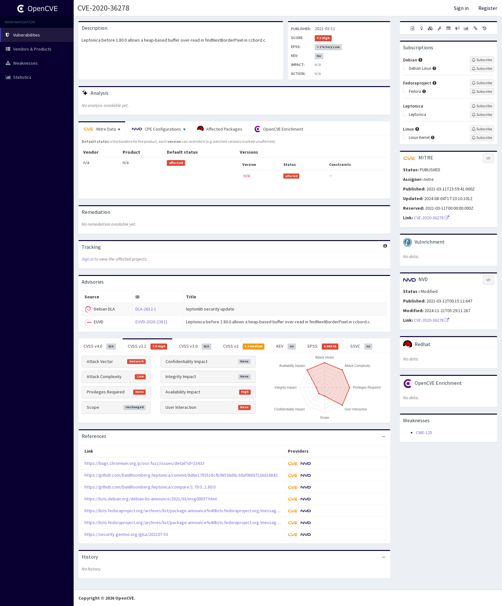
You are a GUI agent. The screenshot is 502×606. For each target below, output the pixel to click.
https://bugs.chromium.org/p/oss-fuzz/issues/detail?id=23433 (144, 463)
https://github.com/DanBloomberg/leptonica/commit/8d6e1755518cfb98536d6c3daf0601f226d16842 (181, 475)
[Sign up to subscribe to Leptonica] (482, 105)
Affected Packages (219, 129)
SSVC (361, 346)
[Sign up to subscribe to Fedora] (482, 91)
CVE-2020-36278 (103, 8)
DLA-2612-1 (145, 309)
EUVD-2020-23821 (151, 322)
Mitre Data (102, 129)
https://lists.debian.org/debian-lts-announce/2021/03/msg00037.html (151, 499)
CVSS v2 (244, 346)
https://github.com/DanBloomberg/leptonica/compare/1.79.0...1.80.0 (150, 487)
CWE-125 (424, 432)
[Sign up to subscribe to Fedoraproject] (482, 82)
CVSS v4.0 (100, 346)
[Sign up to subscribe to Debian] (482, 59)
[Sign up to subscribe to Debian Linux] (482, 68)
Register (487, 8)
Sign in (461, 8)
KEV (286, 346)
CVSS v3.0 (195, 346)
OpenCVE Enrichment (278, 129)
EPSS (323, 346)
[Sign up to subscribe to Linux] (482, 129)
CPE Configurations (158, 129)
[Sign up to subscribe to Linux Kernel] (482, 137)
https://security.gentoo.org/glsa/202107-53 (126, 534)
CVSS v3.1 (147, 346)
